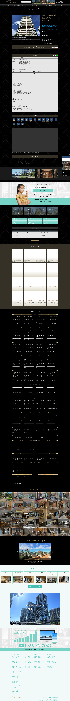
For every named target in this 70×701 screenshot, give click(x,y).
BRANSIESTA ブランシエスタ (16, 682)
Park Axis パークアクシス (15, 656)
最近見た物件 (64, 160)
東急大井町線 (21, 63)
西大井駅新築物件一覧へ (15, 219)
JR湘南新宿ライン (21, 61)
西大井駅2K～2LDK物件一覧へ (47, 219)
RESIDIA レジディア (14, 657)
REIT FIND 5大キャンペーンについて (52, 656)
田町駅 (34, 662)
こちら (33, 51)
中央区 (29, 656)
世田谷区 (29, 662)
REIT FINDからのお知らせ (50, 667)
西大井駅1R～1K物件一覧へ (31, 219)
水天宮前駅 (35, 666)
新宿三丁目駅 (40, 661)
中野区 (26, 666)
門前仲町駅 (40, 658)
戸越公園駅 (25, 63)
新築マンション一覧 (50, 661)
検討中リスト (68, 160)
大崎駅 (39, 666)
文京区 (26, 661)
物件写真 (47, 5)
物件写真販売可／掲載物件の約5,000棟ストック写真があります (26, 39)
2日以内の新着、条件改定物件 (51, 662)
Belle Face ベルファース (15, 691)
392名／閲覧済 (36, 5)
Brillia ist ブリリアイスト (15, 670)
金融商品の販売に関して (50, 666)
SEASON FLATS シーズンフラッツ (16, 671)
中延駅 (25, 64)
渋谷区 (26, 657)
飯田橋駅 (39, 662)
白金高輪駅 (35, 661)
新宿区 (26, 658)
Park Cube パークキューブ (15, 662)
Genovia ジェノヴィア (15, 677)
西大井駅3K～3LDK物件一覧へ (47, 223)
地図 (55, 5)
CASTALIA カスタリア (15, 666)
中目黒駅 (39, 667)
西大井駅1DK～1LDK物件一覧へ (32, 223)
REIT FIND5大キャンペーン (34, 586)
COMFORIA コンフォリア (15, 658)
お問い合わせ (42, 190)
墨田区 (26, 662)
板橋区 (26, 667)
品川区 (22, 59)
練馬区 (29, 667)
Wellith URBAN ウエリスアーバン (16, 687)
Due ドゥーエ (14, 672)
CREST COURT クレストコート (16, 680)
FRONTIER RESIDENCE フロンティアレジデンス (17, 686)
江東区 (29, 657)
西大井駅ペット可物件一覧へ (16, 223)
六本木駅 (34, 657)
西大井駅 (26, 61)
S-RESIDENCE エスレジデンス (16, 676)
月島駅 (34, 670)
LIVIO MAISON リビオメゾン (16, 690)
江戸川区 (26, 670)
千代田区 (29, 658)
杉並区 (29, 666)
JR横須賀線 (20, 62)
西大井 (24, 59)
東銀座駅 (34, 667)
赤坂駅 (34, 658)
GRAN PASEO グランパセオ (15, 675)
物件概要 (51, 5)
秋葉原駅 (39, 670)
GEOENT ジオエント (14, 692)
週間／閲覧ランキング (50, 657)
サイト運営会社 (49, 670)
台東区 (29, 661)
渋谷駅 (39, 656)
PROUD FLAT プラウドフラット (16, 661)
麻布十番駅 (35, 656)
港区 (25, 656)
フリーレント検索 (49, 658)
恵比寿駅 (39, 657)
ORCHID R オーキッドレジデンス (16, 667)
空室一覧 (59, 5)
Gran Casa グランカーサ (15, 681)
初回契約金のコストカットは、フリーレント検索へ (34, 649)
